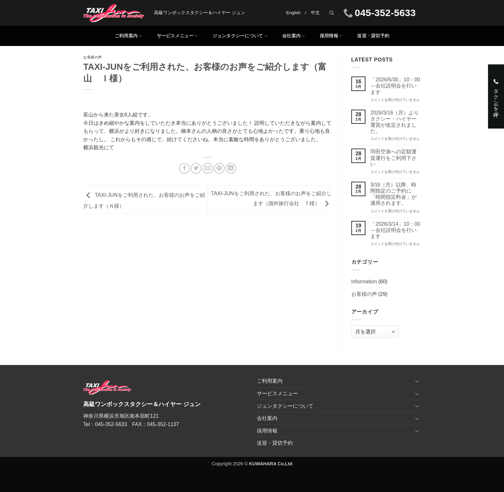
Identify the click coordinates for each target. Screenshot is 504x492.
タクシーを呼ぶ (496, 96)
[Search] (331, 13)
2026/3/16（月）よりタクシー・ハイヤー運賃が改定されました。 (394, 122)
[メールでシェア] (208, 168)
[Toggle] (417, 381)
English (293, 12)
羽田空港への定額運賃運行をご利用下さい (393, 158)
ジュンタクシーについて (239, 36)
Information (364, 281)
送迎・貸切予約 (373, 35)
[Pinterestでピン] (219, 168)
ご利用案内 (128, 36)
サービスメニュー (177, 36)
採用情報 (331, 36)
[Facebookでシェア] (184, 168)
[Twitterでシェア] (196, 168)
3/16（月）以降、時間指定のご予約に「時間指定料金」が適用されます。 (393, 194)
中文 (315, 12)
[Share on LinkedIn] (231, 168)
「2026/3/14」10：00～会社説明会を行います (395, 230)
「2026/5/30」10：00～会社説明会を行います (395, 86)
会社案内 (293, 36)
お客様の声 (92, 57)
